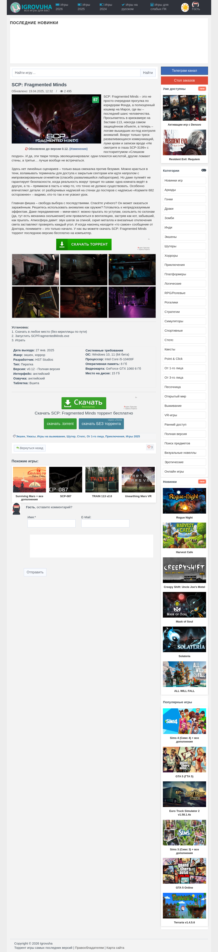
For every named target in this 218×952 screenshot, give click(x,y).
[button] (150, 447)
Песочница (173, 387)
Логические (173, 283)
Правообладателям (89, 947)
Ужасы (31, 436)
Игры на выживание (51, 436)
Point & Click (174, 358)
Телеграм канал (184, 70)
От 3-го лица (174, 377)
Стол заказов (184, 80)
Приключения (114, 436)
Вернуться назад (29, 448)
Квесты (170, 349)
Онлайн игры (174, 471)
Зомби (169, 218)
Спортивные (174, 330)
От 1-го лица (95, 436)
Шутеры (170, 246)
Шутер (71, 436)
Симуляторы (174, 321)
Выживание (173, 405)
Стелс (81, 436)
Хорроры (171, 255)
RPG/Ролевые (175, 293)
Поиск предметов (177, 443)
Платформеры (175, 274)
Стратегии (172, 311)
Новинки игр (174, 180)
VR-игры (171, 415)
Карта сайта (115, 947)
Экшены (171, 237)
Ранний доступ (175, 424)
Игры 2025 (133, 436)
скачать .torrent (60, 424)
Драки (169, 208)
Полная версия (176, 434)
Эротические (174, 462)
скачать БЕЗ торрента (101, 424)
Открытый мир (175, 396)
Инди (168, 227)
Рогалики (171, 302)
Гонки (169, 199)
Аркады (170, 190)
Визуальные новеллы (180, 452)
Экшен (20, 436)
